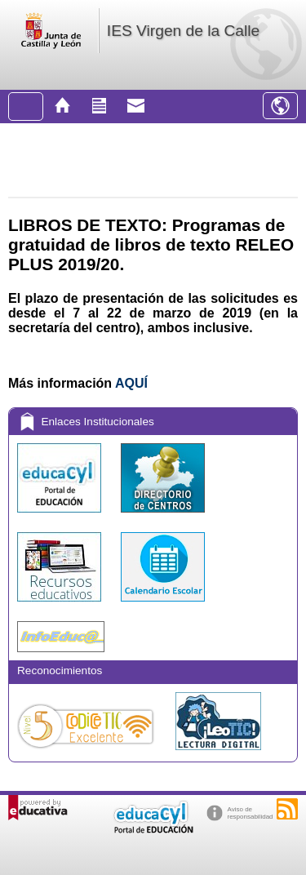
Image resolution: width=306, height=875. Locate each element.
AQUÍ (131, 383)
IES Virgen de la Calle (183, 30)
